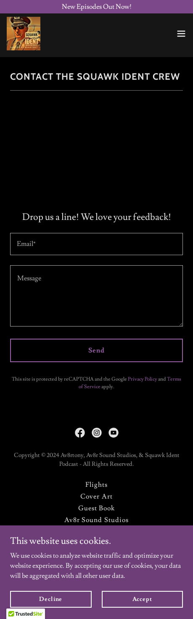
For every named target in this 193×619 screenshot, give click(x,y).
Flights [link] (96, 485)
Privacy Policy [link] (142, 379)
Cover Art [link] (96, 496)
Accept (142, 599)
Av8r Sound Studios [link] (96, 520)
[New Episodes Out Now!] (96, 7)
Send (96, 350)
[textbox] (96, 244)
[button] (181, 33)
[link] (23, 33)
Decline (50, 599)
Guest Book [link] (96, 508)
